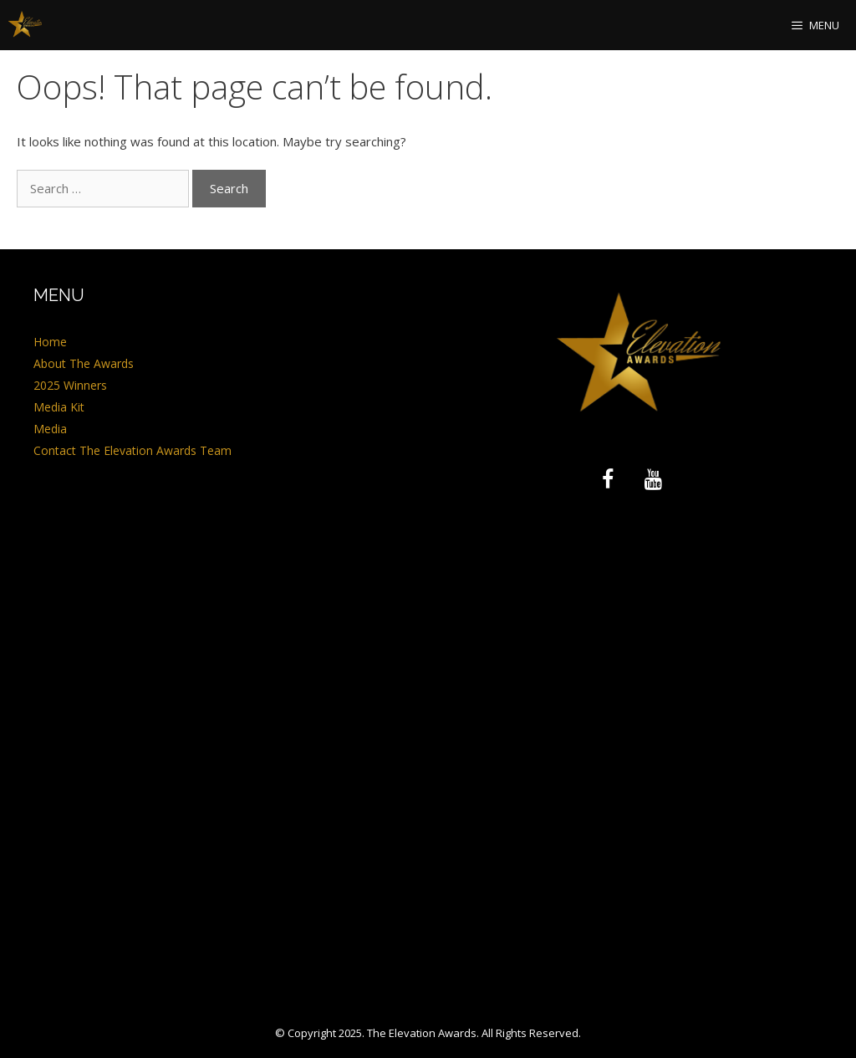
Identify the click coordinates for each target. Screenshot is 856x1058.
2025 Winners (70, 385)
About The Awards (83, 363)
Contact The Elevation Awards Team (132, 450)
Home (50, 342)
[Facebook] (607, 480)
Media (50, 429)
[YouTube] (653, 480)
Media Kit (58, 407)
